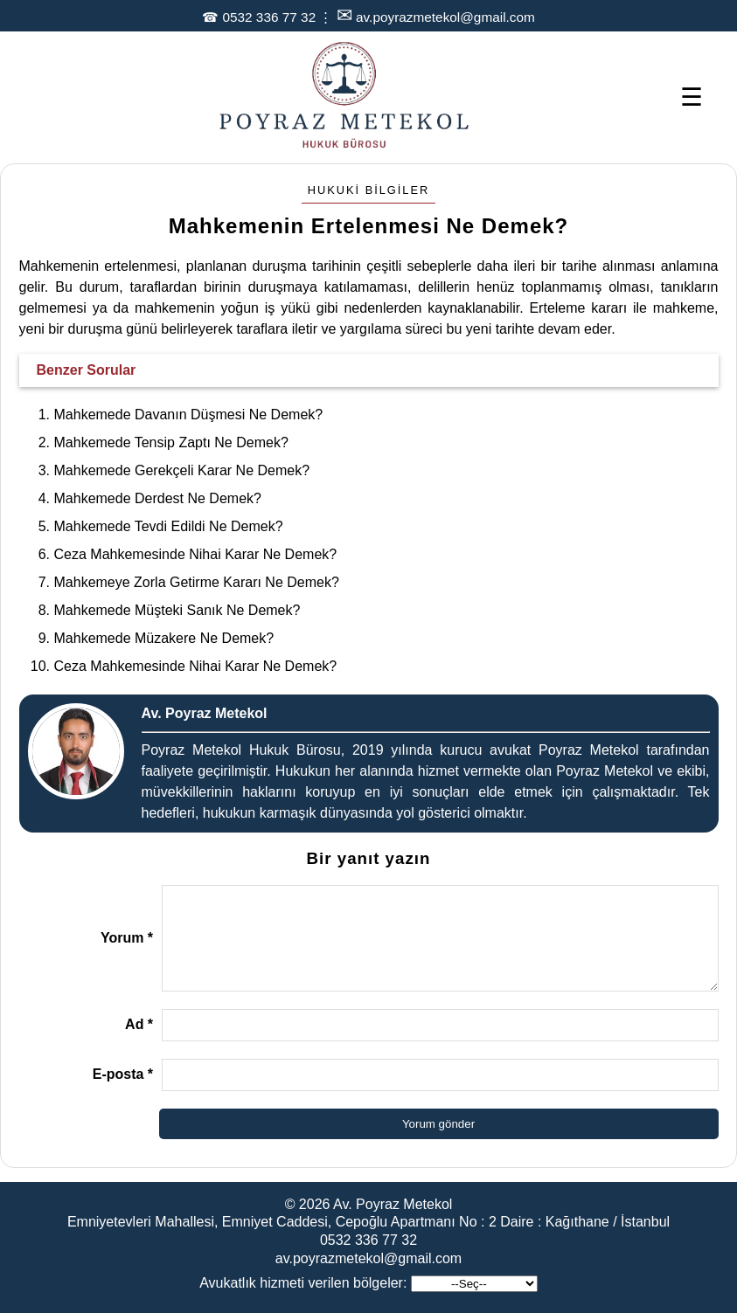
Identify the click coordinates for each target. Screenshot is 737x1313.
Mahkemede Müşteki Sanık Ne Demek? (177, 610)
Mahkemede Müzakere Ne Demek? (164, 638)
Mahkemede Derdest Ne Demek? (157, 498)
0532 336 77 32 (269, 17)
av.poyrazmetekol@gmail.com (445, 17)
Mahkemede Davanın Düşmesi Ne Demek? (188, 414)
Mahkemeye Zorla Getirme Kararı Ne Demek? (196, 582)
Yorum (127, 937)
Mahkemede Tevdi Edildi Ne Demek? (168, 526)
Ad (139, 1024)
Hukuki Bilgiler (369, 190)
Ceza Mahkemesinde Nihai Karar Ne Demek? (195, 554)
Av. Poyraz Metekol (392, 1204)
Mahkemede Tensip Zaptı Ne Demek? (171, 442)
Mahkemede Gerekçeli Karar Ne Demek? (182, 470)
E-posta (123, 1074)
